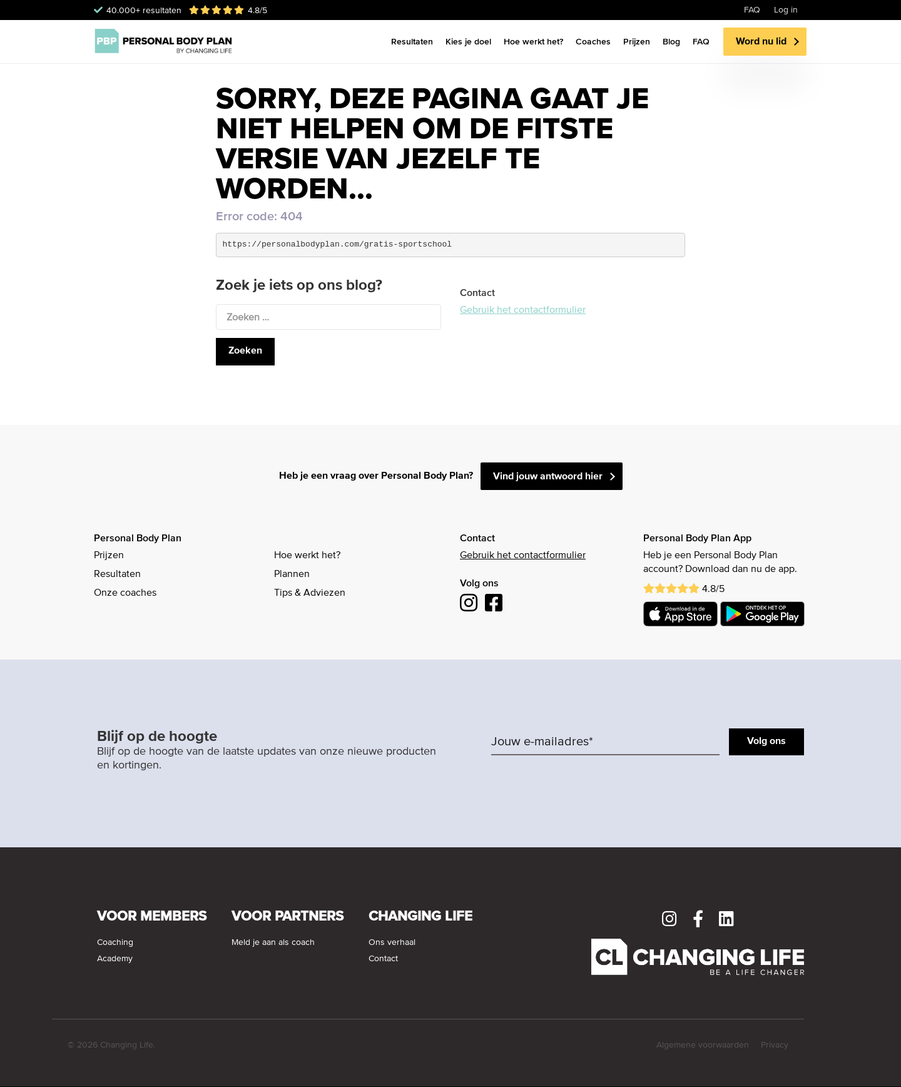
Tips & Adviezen (309, 593)
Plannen (292, 574)
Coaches (593, 41)
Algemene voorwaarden (702, 1045)
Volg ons (766, 742)
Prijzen (636, 41)
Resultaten (412, 41)
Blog (671, 41)
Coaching (115, 942)
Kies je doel (468, 41)
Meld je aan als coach (273, 942)
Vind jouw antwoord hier (548, 477)
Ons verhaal (392, 942)
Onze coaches (125, 593)
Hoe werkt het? (533, 41)
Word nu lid (761, 42)
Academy (115, 958)
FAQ (752, 10)
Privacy (774, 1045)
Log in (786, 10)
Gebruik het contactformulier (523, 310)
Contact (383, 958)
